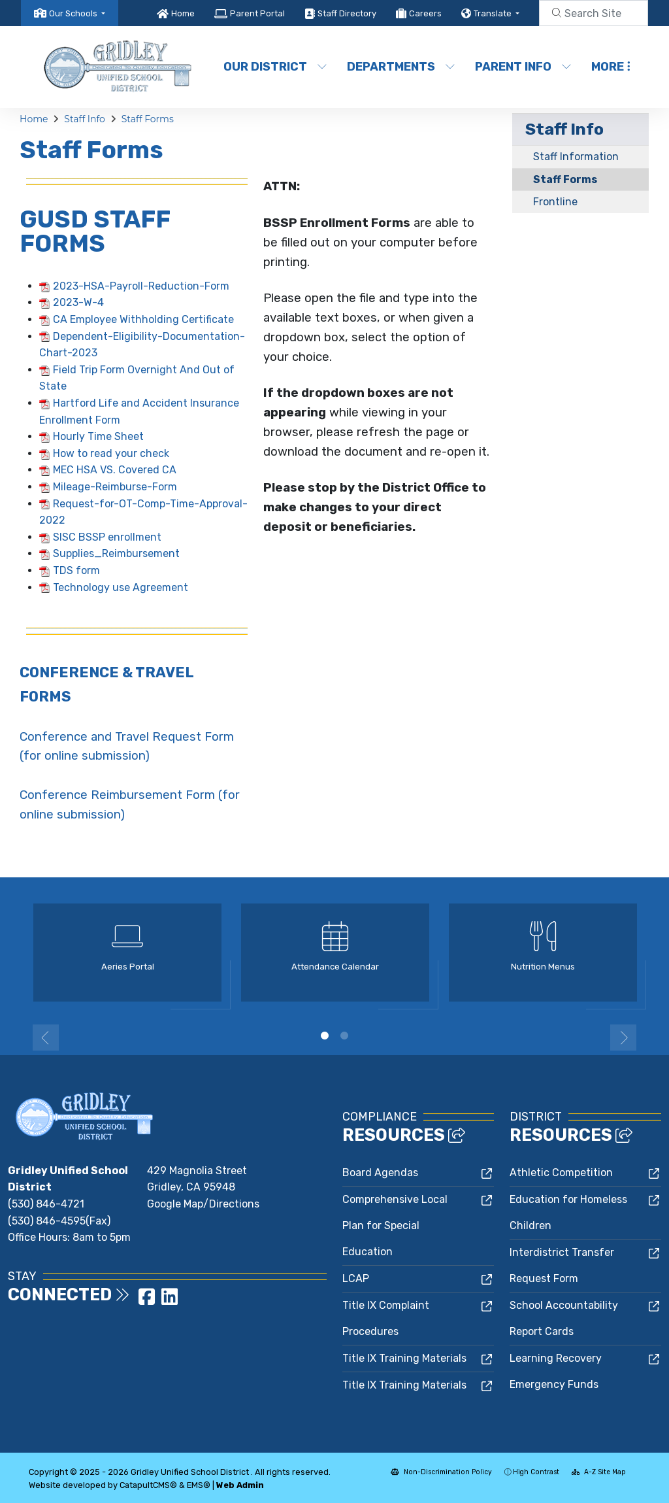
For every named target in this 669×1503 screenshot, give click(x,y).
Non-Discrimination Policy (441, 1472)
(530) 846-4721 (46, 1204)
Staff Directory (347, 13)
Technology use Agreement (120, 587)
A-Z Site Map (599, 1472)
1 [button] (324, 1035)
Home (183, 13)
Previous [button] (46, 1037)
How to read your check (111, 453)
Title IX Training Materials (404, 1358)
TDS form (76, 570)
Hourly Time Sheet (98, 436)
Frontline (555, 201)
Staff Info (84, 119)
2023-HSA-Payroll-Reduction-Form (141, 286)
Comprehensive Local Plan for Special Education (395, 1225)
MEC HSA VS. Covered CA (114, 470)
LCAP (355, 1278)
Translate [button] (494, 13)
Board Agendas (380, 1172)
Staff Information (576, 156)
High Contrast (536, 1472)
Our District (274, 66)
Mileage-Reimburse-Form (115, 487)
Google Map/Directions (203, 1204)
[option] (127, 958)
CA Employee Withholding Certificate (143, 319)
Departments (399, 66)
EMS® (198, 1485)
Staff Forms (148, 119)
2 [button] (344, 1035)
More (610, 66)
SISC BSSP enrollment (107, 537)
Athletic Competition (561, 1172)
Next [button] (623, 1037)
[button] (77, 13)
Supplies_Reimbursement (116, 553)
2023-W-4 (78, 302)
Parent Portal (257, 13)
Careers (425, 13)
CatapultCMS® (148, 1485)
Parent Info (522, 66)
